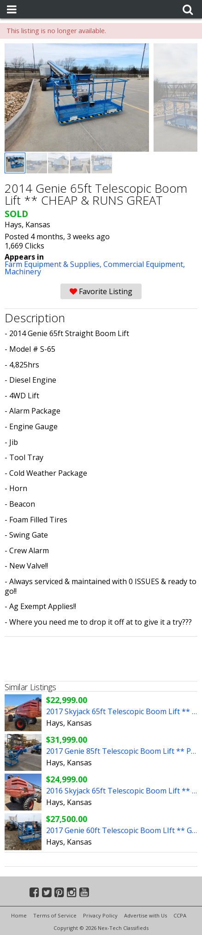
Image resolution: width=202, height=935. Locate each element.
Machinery (23, 271)
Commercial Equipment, (144, 264)
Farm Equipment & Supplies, (54, 264)
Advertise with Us (145, 915)
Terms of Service (55, 915)
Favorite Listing (101, 291)
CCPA (179, 915)
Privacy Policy (100, 915)
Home (19, 915)
